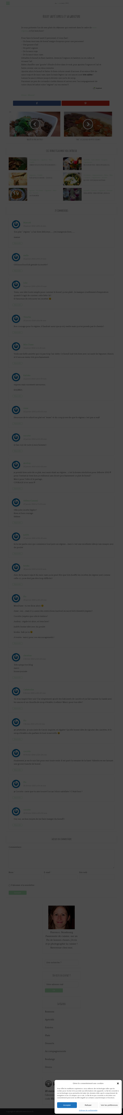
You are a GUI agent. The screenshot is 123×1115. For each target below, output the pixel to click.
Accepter (67, 1105)
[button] (118, 1083)
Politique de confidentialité (88, 1110)
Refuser (88, 1105)
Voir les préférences (109, 1105)
